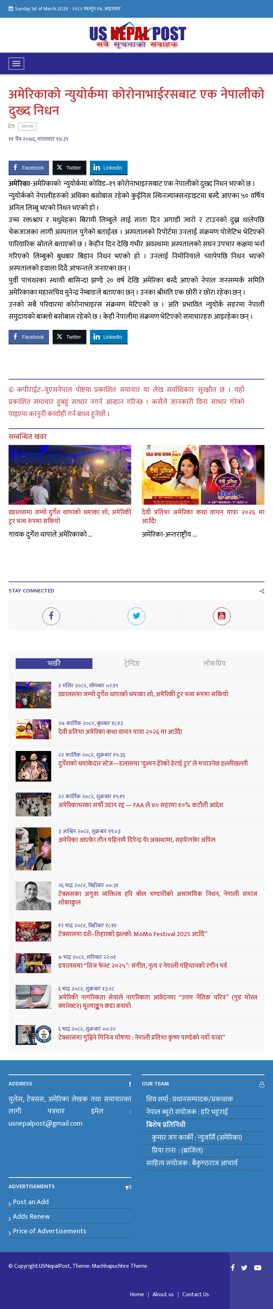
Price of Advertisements (49, 1231)
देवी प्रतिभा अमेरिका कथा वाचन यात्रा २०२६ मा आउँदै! (203, 517)
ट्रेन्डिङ (132, 664)
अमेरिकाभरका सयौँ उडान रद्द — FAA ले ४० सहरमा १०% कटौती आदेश (140, 805)
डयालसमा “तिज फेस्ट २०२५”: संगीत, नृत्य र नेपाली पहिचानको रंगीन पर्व (142, 966)
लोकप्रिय (214, 664)
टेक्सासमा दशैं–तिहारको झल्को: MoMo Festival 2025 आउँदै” (132, 934)
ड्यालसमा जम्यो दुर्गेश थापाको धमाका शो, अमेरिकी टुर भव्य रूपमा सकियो (70, 517)
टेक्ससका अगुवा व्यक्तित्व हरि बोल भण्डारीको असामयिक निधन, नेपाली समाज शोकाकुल (157, 898)
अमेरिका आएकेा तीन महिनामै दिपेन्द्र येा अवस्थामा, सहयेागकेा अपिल (136, 840)
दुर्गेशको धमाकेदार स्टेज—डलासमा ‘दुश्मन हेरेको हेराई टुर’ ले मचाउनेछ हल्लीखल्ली (153, 763)
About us (163, 1295)
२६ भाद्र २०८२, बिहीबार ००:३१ (88, 885)
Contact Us (195, 1295)
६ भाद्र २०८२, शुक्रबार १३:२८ (86, 989)
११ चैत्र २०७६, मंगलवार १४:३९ (38, 139)
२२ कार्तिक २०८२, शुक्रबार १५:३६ (91, 755)
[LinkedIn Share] (109, 167)
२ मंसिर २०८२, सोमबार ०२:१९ (88, 686)
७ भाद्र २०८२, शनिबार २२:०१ (87, 957)
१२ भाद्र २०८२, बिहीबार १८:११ (87, 926)
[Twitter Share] (69, 167)
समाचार (27, 126)
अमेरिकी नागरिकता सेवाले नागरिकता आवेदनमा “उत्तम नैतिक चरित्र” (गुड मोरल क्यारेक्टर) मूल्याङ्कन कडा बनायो (157, 1002)
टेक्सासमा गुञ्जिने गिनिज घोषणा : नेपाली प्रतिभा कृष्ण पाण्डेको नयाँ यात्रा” (141, 1037)
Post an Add (31, 1202)
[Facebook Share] (29, 167)
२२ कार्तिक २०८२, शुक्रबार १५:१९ (91, 797)
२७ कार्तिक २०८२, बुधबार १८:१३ (90, 723)
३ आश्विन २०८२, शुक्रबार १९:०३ (89, 831)
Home (137, 1295)
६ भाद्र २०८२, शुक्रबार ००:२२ (87, 1029)
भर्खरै (54, 664)
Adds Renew (31, 1217)
